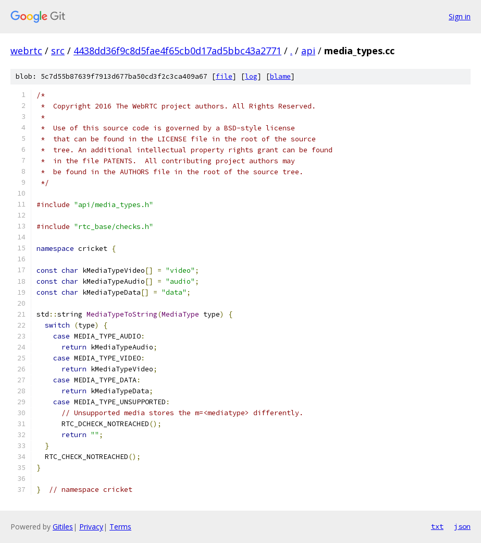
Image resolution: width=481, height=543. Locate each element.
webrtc (26, 50)
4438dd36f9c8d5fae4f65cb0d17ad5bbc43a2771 (177, 50)
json (462, 526)
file (224, 76)
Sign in (460, 16)
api (308, 50)
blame (280, 76)
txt (437, 526)
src (58, 50)
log (251, 76)
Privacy (91, 527)
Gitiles (63, 527)
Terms (120, 527)
